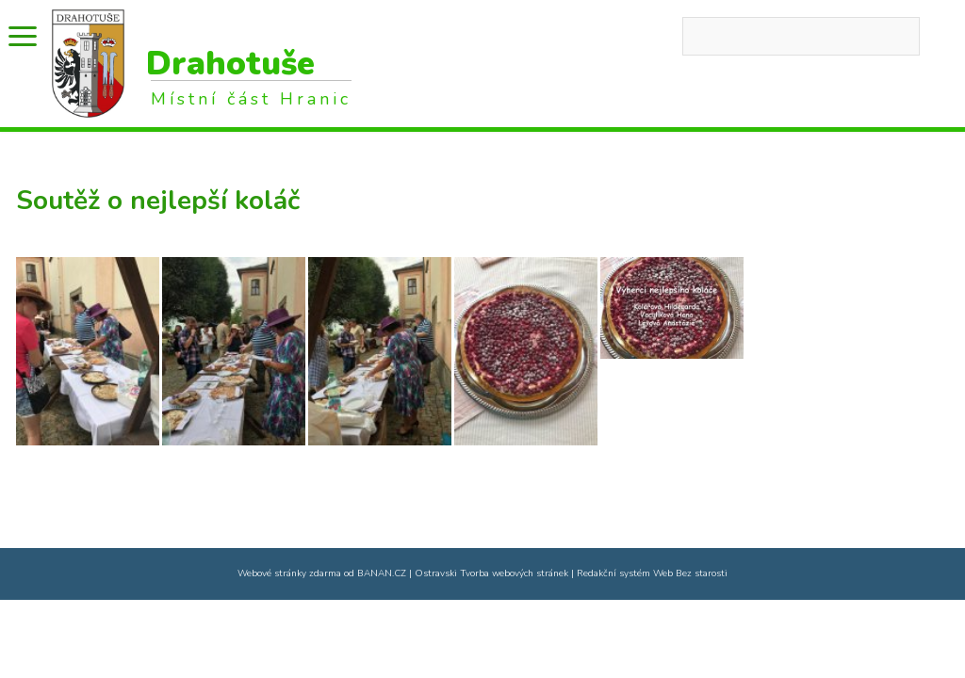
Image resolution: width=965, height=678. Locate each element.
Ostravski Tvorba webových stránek (491, 573)
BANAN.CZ (381, 573)
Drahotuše (230, 63)
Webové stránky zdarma (289, 573)
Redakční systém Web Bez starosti (652, 573)
